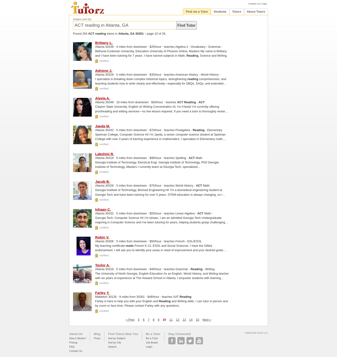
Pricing (73, 342)
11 (171, 319)
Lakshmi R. (104, 154)
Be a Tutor (153, 334)
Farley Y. (102, 293)
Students (220, 11)
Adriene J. (103, 71)
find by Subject (116, 338)
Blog (97, 334)
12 (177, 319)
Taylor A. (102, 265)
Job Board (152, 342)
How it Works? (77, 338)
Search (112, 346)
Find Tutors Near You (123, 334)
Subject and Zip (82, 19)
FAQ (71, 346)
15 (197, 319)
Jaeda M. (102, 126)
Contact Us (254, 3)
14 (191, 319)
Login (264, 3)
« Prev (130, 319)
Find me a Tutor (197, 11)
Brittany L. (104, 43)
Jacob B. (102, 182)
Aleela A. (102, 98)
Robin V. (102, 237)
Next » (206, 319)
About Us (76, 334)
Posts (97, 338)
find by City (114, 342)
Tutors (236, 11)
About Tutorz (256, 11)
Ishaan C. (103, 209)
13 (184, 319)
